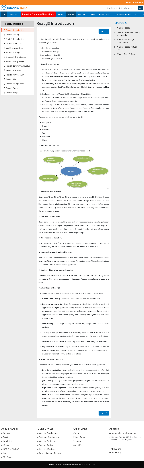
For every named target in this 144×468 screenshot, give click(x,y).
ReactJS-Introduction (14, 30)
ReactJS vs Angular (13, 34)
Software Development (48, 437)
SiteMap (77, 441)
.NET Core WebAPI (123, 14)
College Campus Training (49, 453)
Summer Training (46, 445)
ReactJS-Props (11, 92)
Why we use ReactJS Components (125, 41)
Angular (61, 14)
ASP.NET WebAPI (105, 14)
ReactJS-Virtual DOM (14, 74)
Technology (13, 14)
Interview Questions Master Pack (38, 14)
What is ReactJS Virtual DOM (127, 48)
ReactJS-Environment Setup (17, 66)
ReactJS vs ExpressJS (14, 61)
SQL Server (7, 457)
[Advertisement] (128, 106)
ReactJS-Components (14, 83)
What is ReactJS (123, 28)
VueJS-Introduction (13, 48)
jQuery (92, 14)
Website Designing (46, 441)
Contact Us (78, 433)
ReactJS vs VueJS (12, 52)
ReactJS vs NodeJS (13, 43)
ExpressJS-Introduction (15, 57)
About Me (77, 445)
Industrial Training (46, 449)
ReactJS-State (11, 88)
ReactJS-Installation (13, 70)
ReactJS (71, 14)
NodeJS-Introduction (14, 39)
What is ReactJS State (126, 54)
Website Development (48, 433)
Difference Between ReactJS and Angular (129, 33)
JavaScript (81, 14)
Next (104, 31)
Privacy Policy (79, 437)
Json (136, 14)
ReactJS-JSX (10, 79)
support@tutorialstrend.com (123, 433)
